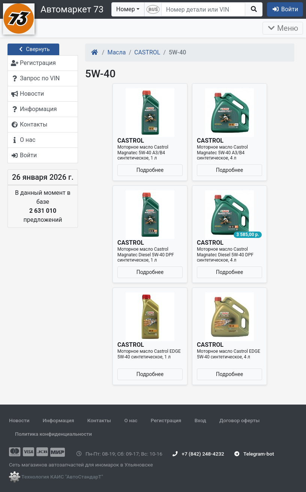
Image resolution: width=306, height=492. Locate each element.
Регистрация (166, 420)
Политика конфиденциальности (53, 434)
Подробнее (150, 170)
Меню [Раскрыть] (282, 28)
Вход (200, 420)
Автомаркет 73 (72, 9)
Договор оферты (239, 420)
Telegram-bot (254, 454)
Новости (19, 420)
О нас (130, 420)
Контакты (99, 420)
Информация (58, 420)
